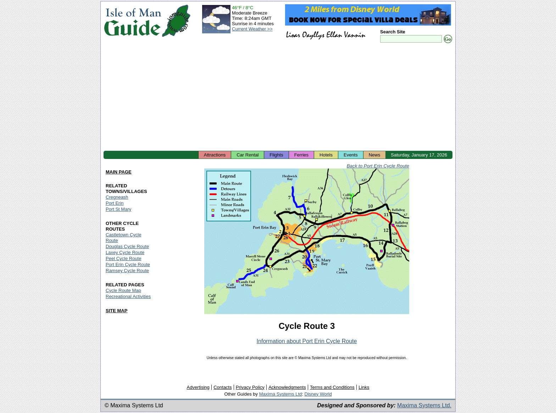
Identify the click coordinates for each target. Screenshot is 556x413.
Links (363, 387)
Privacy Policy (250, 387)
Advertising (198, 387)
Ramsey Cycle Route (127, 270)
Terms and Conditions (332, 387)
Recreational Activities (128, 296)
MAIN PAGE (119, 172)
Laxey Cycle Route (125, 252)
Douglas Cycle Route (127, 246)
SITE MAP (116, 310)
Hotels (326, 155)
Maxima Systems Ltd (280, 394)
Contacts (222, 387)
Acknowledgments (287, 387)
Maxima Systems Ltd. (424, 405)
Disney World (318, 394)
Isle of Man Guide (132, 20)
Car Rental (247, 155)
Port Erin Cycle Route (128, 264)
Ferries (301, 155)
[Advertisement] (278, 97)
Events (351, 155)
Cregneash (117, 197)
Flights (276, 155)
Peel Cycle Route (123, 258)
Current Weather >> (252, 29)
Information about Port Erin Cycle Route (307, 341)
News (374, 155)
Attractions (215, 155)
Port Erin (115, 203)
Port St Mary (118, 209)
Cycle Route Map (123, 290)
